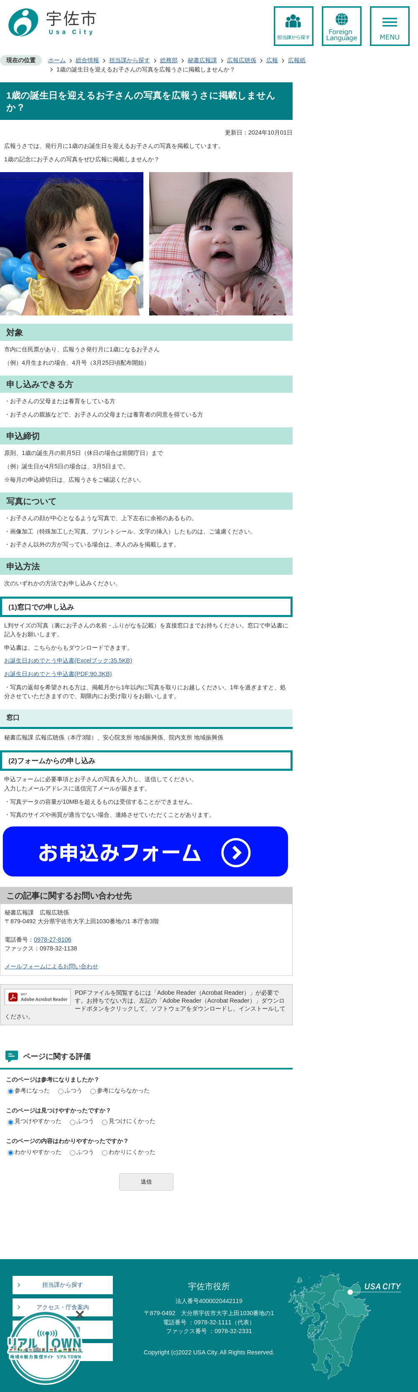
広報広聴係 (241, 60)
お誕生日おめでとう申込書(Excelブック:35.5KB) (68, 660)
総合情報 (87, 60)
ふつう (70, 1090)
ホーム (57, 60)
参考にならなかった (120, 1090)
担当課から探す (129, 60)
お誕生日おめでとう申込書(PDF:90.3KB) (58, 674)
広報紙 (297, 60)
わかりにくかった (128, 1151)
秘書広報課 (202, 60)
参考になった (29, 1090)
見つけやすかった (34, 1121)
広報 (272, 60)
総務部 (169, 60)
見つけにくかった (128, 1121)
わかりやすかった (34, 1151)
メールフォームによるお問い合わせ (51, 966)
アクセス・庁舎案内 (62, 1307)
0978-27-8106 (52, 939)
